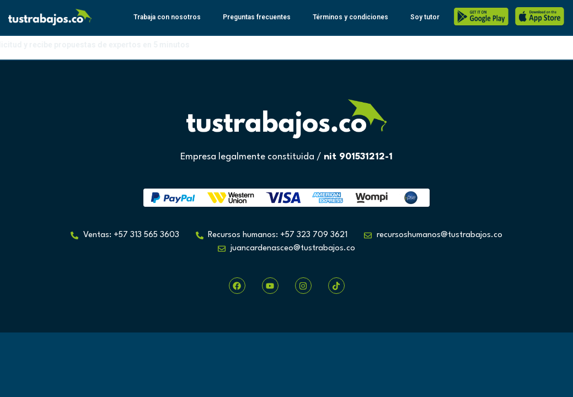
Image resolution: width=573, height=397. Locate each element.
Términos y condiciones (350, 17)
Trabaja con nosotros (167, 17)
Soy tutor (425, 17)
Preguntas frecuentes (257, 17)
